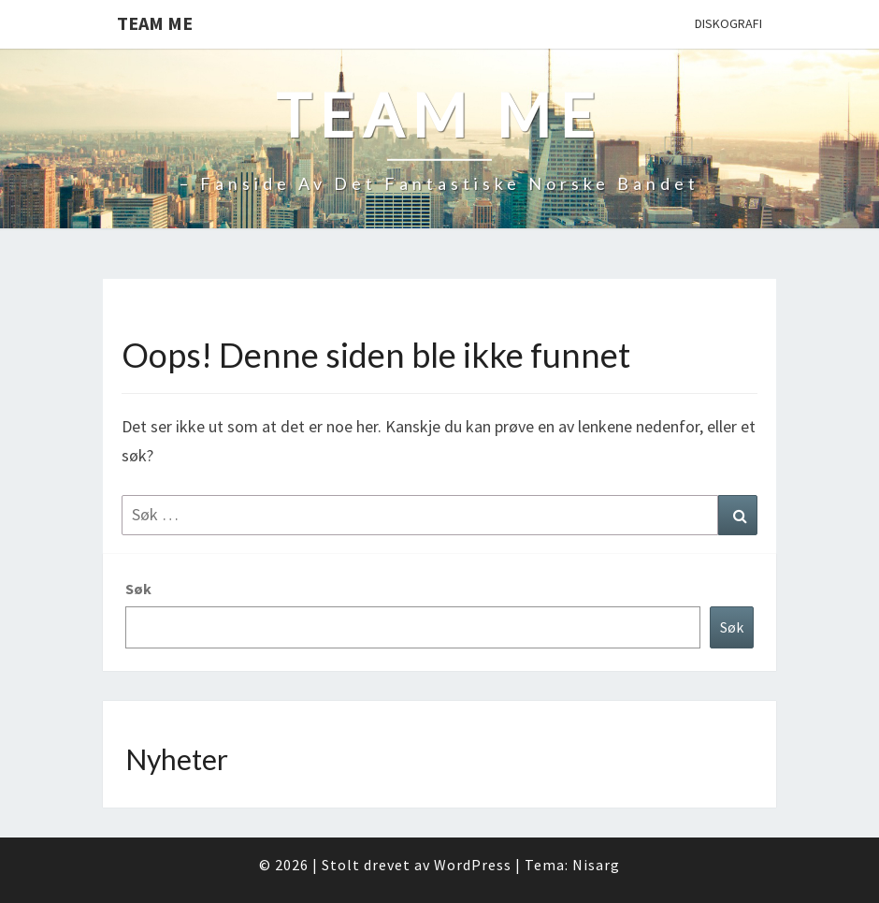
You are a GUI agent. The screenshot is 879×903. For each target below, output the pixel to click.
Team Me (155, 23)
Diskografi (728, 23)
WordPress (473, 864)
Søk (138, 588)
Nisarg (596, 864)
